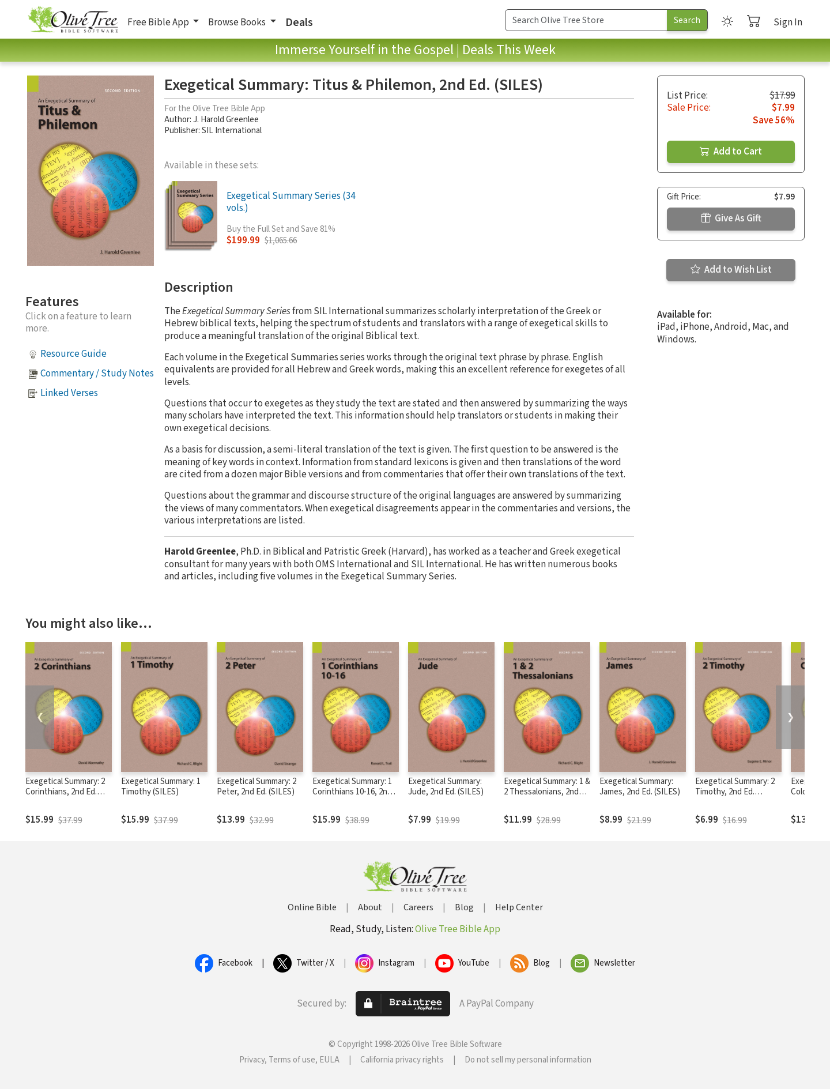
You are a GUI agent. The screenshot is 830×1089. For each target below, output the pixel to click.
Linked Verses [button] (69, 393)
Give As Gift (731, 218)
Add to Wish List (731, 270)
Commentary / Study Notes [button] (97, 373)
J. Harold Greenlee (226, 120)
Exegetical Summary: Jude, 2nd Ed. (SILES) (446, 786)
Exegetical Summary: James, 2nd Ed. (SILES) (639, 786)
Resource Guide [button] (73, 354)
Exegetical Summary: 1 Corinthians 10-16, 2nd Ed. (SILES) (352, 792)
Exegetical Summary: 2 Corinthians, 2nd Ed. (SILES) (65, 792)
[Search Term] (586, 20)
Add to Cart (731, 152)
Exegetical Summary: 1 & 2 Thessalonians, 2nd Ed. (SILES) (547, 792)
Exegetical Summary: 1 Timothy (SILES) (161, 786)
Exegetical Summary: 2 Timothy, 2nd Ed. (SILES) (735, 792)
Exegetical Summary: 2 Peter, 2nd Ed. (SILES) (256, 786)
